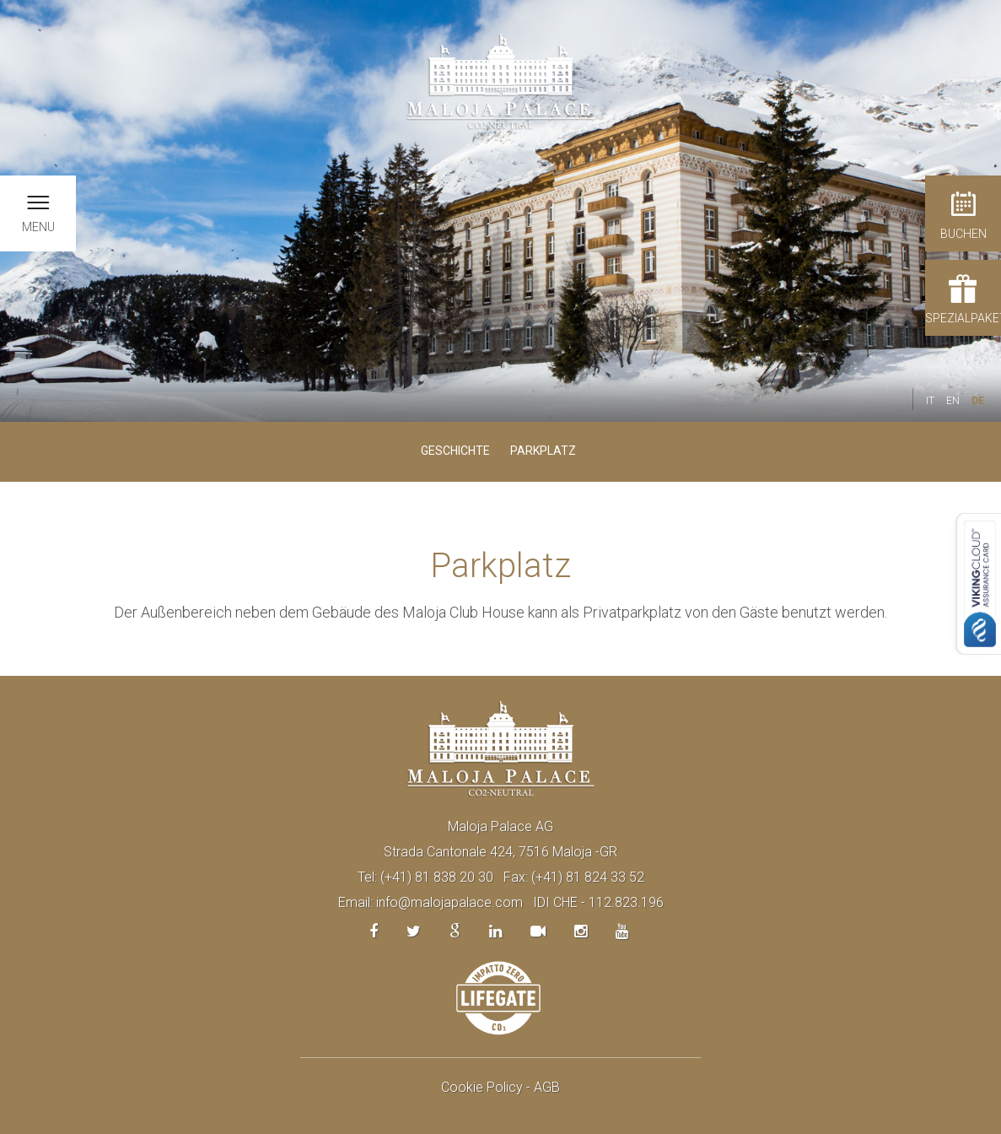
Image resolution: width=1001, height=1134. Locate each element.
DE (977, 401)
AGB (547, 1087)
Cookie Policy (482, 1087)
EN (953, 401)
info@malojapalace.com (449, 902)
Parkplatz (543, 450)
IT (930, 401)
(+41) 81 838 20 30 (436, 877)
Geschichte (455, 450)
